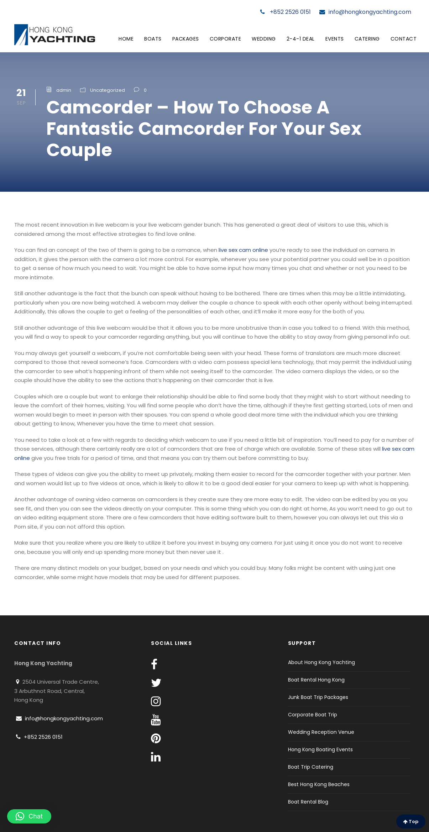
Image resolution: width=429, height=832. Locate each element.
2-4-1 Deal (301, 38)
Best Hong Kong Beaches (319, 784)
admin (63, 90)
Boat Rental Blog (308, 801)
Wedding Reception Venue (321, 732)
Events (334, 38)
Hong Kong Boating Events (320, 749)
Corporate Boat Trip (312, 714)
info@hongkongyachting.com (365, 12)
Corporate (225, 38)
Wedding (264, 38)
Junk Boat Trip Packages (318, 697)
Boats (153, 38)
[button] (29, 816)
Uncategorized (107, 90)
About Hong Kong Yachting (321, 662)
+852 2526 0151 (285, 12)
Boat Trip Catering (310, 766)
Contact (404, 38)
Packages (185, 38)
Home (126, 38)
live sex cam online (243, 250)
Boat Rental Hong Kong (316, 679)
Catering (367, 38)
